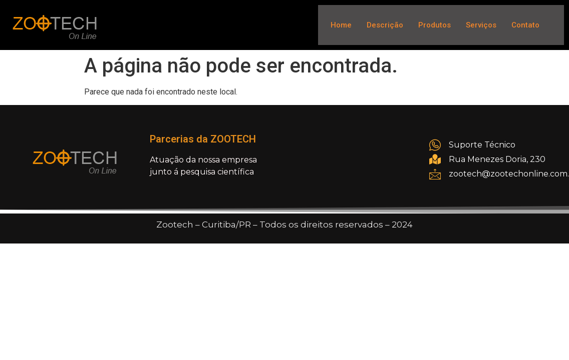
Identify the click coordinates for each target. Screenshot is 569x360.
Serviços (481, 25)
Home (341, 25)
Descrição (385, 25)
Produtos (434, 25)
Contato (525, 25)
